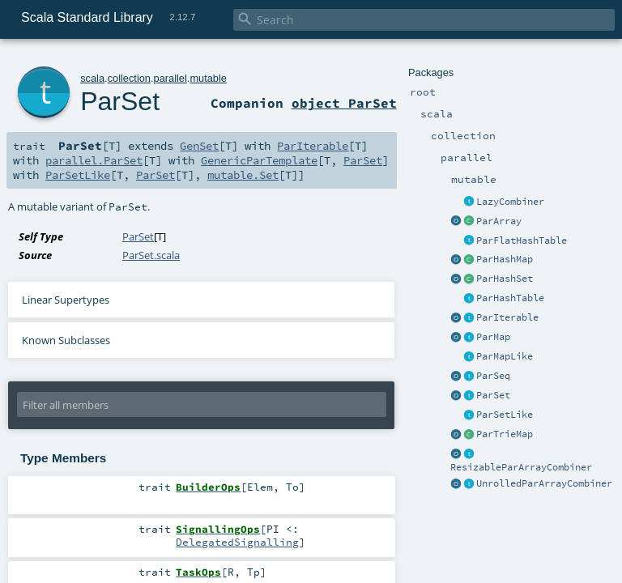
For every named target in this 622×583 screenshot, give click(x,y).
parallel (170, 78)
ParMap (493, 337)
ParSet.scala (151, 255)
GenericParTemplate (259, 160)
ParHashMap (504, 259)
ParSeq (493, 375)
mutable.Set (243, 175)
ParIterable (507, 317)
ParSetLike (504, 414)
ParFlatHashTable (521, 240)
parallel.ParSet (94, 160)
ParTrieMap (504, 434)
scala (92, 78)
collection (129, 78)
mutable (208, 78)
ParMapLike (504, 356)
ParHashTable (510, 298)
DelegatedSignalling (237, 541)
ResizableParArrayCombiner (521, 467)
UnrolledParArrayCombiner (544, 483)
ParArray (499, 221)
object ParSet (344, 103)
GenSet (199, 145)
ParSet (493, 395)
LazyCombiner (510, 201)
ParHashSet (504, 278)
